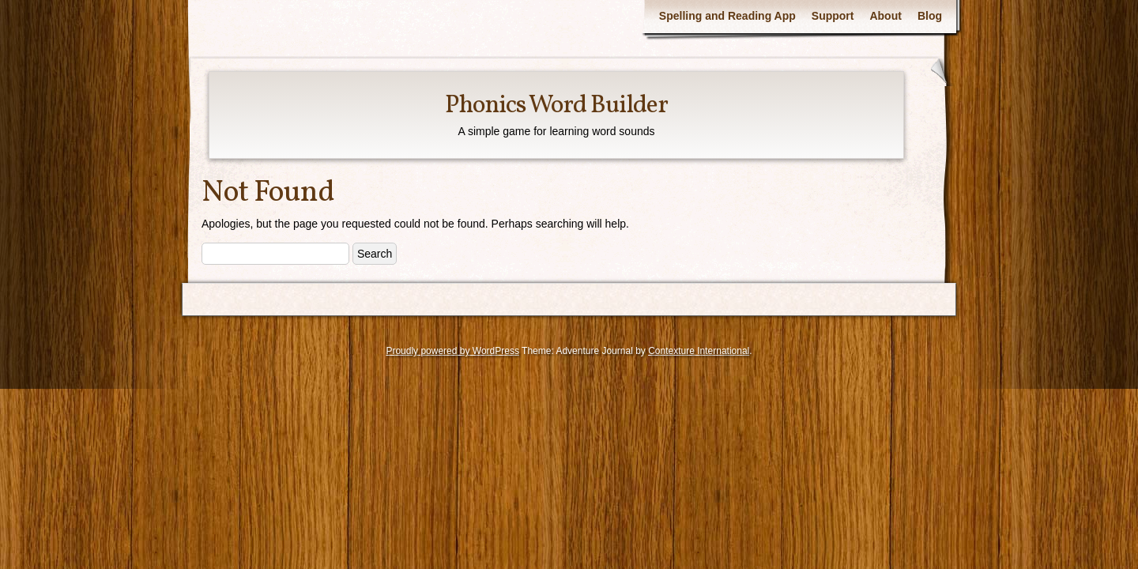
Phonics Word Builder (556, 106)
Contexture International (698, 350)
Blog (930, 15)
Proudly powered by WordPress (452, 350)
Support (833, 15)
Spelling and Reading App (727, 15)
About (885, 15)
